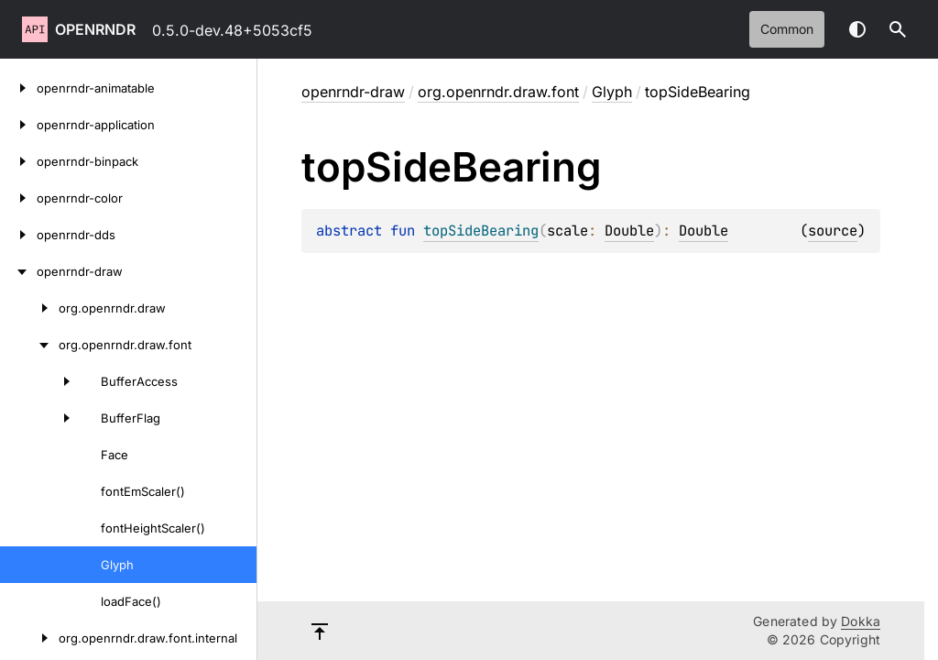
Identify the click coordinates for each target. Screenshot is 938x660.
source (832, 230)
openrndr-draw (353, 91)
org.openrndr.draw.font (498, 91)
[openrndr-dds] (18, 234)
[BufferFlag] (40, 418)
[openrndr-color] (18, 198)
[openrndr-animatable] (18, 88)
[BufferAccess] (40, 381)
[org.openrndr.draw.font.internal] (29, 638)
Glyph (612, 91)
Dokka (860, 621)
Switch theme (857, 29)
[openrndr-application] (18, 124)
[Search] (897, 29)
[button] (897, 29)
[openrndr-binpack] (18, 161)
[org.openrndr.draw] (29, 308)
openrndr (95, 29)
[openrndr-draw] (18, 271)
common (786, 29)
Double (629, 230)
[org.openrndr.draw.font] (29, 344)
